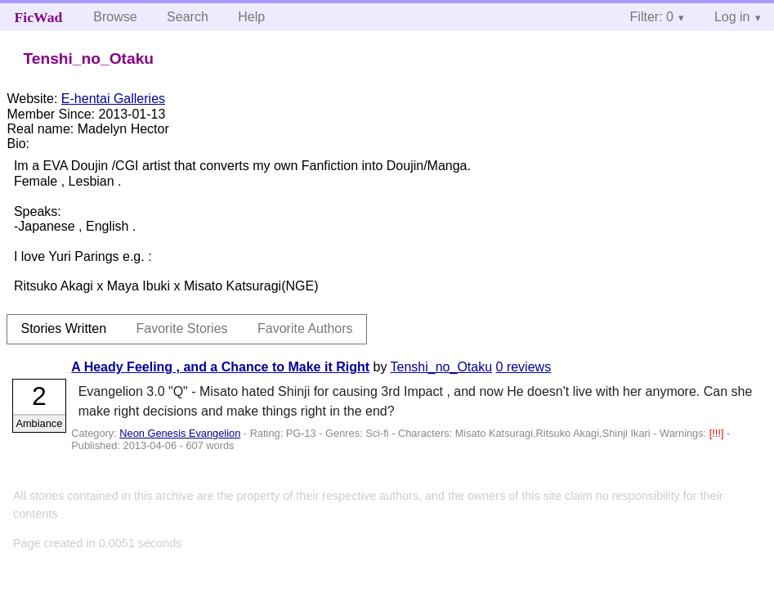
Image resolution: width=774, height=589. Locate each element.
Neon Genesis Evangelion (179, 433)
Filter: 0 (651, 17)
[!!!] (718, 433)
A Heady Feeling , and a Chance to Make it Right (220, 367)
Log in (732, 17)
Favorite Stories (182, 328)
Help (251, 17)
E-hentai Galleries (113, 99)
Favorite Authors (305, 328)
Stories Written (63, 328)
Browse (114, 17)
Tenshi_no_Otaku (442, 367)
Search (187, 17)
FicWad (39, 17)
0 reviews (524, 367)
